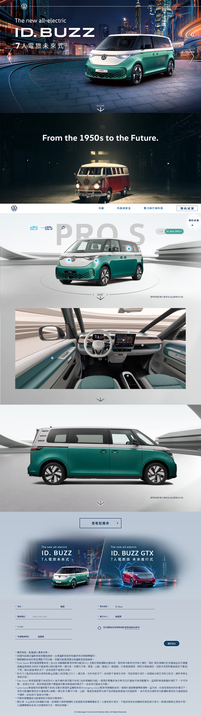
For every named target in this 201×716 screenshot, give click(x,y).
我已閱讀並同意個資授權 (118, 627)
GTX (161, 231)
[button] (9, 56)
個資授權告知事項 (131, 627)
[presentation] (122, 640)
